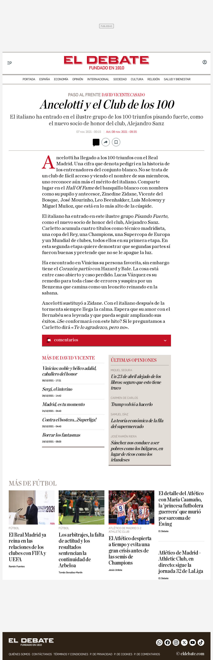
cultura (137, 79)
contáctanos (42, 654)
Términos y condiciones (70, 654)
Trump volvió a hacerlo (131, 404)
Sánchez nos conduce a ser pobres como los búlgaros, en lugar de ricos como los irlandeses (137, 451)
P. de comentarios (147, 654)
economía (61, 79)
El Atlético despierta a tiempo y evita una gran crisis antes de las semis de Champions (130, 551)
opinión (77, 79)
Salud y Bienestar (177, 79)
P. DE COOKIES (123, 654)
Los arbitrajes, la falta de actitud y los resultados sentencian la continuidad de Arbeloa (81, 550)
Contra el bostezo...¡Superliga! (69, 419)
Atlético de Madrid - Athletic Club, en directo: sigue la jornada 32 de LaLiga (181, 562)
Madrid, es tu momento (63, 404)
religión (153, 79)
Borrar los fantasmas (61, 435)
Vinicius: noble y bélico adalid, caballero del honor (69, 371)
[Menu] (9, 63)
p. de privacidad (101, 654)
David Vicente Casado (123, 95)
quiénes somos (19, 654)
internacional (98, 79)
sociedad (120, 79)
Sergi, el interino (57, 389)
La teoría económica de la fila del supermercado (137, 423)
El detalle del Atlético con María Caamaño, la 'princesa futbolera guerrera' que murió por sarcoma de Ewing (181, 509)
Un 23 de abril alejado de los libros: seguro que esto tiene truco (136, 382)
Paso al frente (84, 94)
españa (44, 79)
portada (29, 79)
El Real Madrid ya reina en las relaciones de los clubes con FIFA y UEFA (27, 547)
